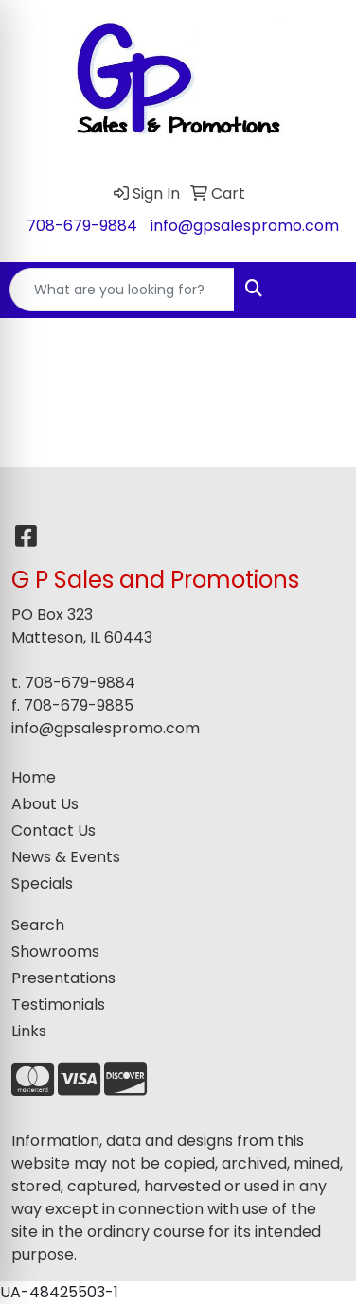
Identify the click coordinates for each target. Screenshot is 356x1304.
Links (28, 1031)
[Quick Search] (122, 289)
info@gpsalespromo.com (245, 226)
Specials (42, 883)
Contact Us (53, 830)
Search (37, 925)
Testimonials (58, 1004)
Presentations (63, 978)
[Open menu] (318, 289)
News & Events (65, 857)
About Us (45, 804)
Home (33, 777)
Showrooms (55, 951)
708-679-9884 (82, 226)
